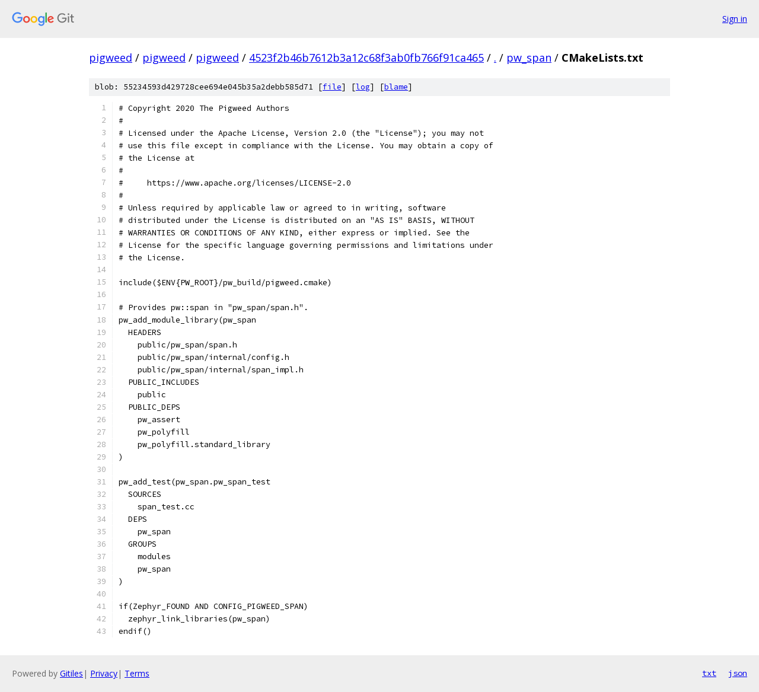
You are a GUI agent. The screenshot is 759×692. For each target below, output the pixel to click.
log (363, 87)
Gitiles (71, 673)
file (332, 87)
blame (396, 87)
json (737, 673)
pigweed (110, 57)
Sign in (734, 18)
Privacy (103, 673)
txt (709, 673)
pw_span (528, 57)
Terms (137, 673)
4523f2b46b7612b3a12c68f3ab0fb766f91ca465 (366, 57)
